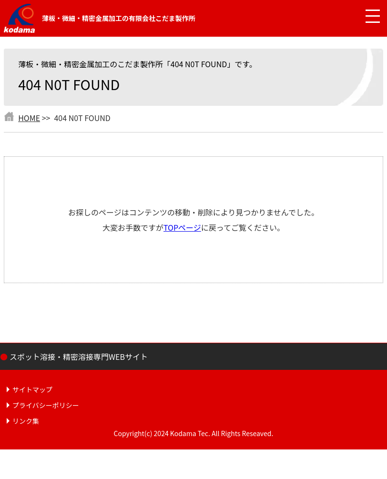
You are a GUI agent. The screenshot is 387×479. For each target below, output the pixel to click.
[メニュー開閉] (365, 17)
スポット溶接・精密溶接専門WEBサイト (79, 356)
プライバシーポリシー (45, 405)
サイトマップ (32, 389)
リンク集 (25, 421)
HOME (29, 117)
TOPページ (182, 227)
